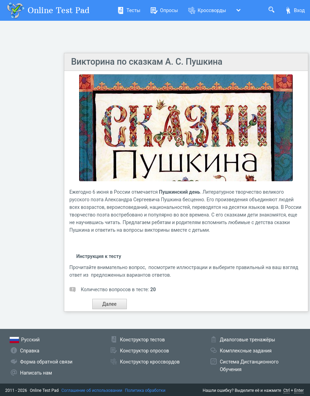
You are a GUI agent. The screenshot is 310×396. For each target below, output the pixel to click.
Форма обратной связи (46, 362)
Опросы (164, 10)
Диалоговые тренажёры (247, 339)
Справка (29, 350)
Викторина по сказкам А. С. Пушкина (147, 62)
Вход (295, 10)
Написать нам (36, 373)
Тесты (128, 10)
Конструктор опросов (144, 350)
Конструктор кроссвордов (150, 362)
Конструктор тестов (142, 339)
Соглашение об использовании (92, 390)
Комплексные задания (246, 350)
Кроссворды (207, 10)
